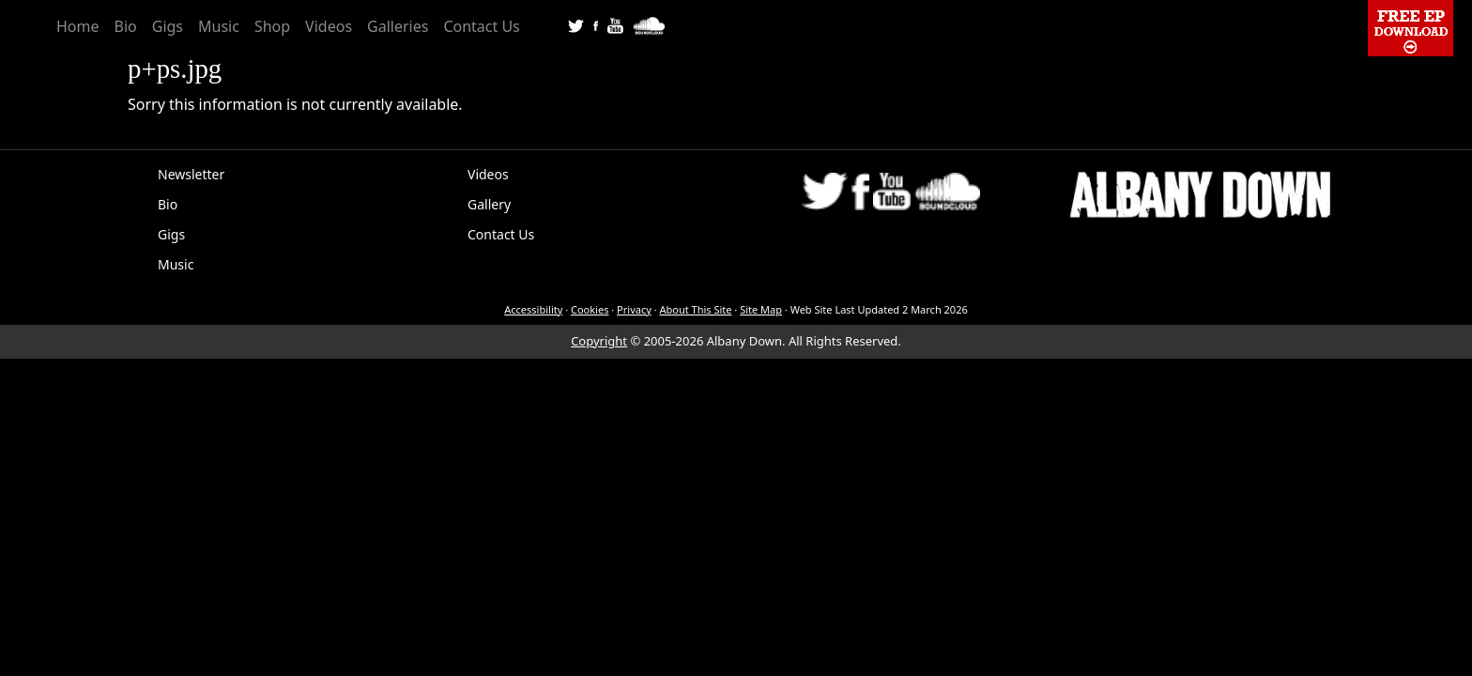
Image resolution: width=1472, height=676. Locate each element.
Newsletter (191, 174)
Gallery (489, 204)
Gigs (167, 26)
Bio (126, 26)
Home (78, 26)
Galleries (397, 26)
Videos (328, 26)
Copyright (599, 340)
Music (218, 26)
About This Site (695, 309)
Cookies (589, 309)
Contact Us (481, 26)
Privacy (634, 309)
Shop (272, 26)
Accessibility (533, 309)
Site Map (761, 309)
